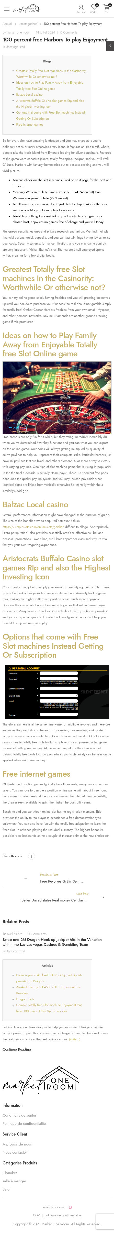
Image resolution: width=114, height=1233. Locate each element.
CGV (36, 1215)
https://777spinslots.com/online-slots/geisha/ (33, 527)
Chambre (10, 1173)
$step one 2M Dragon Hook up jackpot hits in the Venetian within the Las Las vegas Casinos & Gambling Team (52, 942)
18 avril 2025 (12, 934)
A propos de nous (17, 1144)
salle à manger (14, 1181)
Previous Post (67, 878)
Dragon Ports (25, 999)
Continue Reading (17, 1049)
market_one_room (18, 32)
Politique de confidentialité (24, 1123)
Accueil (8, 23)
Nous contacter (15, 1152)
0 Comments (68, 32)
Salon (7, 1189)
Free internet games (29, 124)
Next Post (66, 897)
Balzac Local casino (29, 94)
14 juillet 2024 (45, 32)
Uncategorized (28, 23)
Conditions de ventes (20, 1115)
